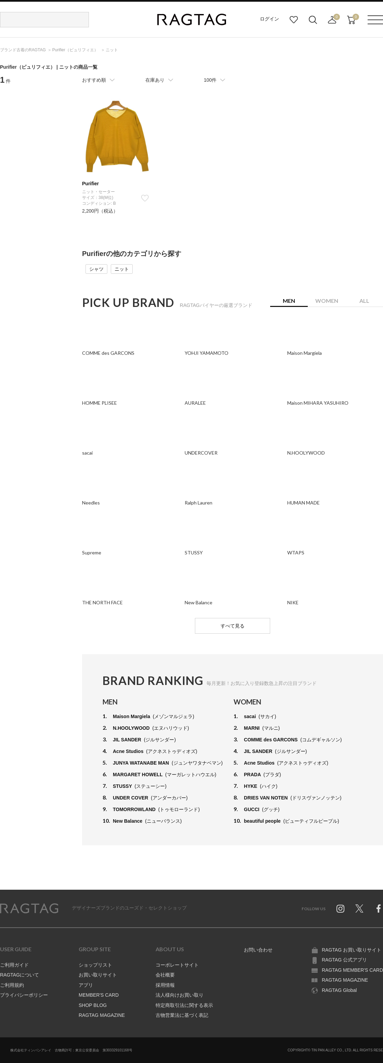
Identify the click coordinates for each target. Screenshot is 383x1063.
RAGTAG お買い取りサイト (351, 950)
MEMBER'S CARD (99, 995)
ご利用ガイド (14, 965)
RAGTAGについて (19, 975)
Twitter (359, 908)
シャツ (96, 269)
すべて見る (233, 626)
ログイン (269, 19)
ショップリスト (95, 965)
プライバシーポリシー (24, 995)
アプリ (86, 985)
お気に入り (293, 19)
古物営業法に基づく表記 (182, 1015)
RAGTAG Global (339, 990)
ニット (122, 269)
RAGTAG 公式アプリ (344, 960)
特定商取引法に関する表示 (184, 1005)
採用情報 (165, 985)
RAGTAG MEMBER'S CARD (352, 970)
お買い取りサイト (98, 975)
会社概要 (165, 975)
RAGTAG (29, 908)
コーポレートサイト (177, 965)
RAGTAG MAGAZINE (102, 1015)
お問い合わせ (258, 950)
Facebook (378, 908)
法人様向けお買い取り (179, 995)
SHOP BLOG (93, 1005)
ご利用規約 (12, 985)
